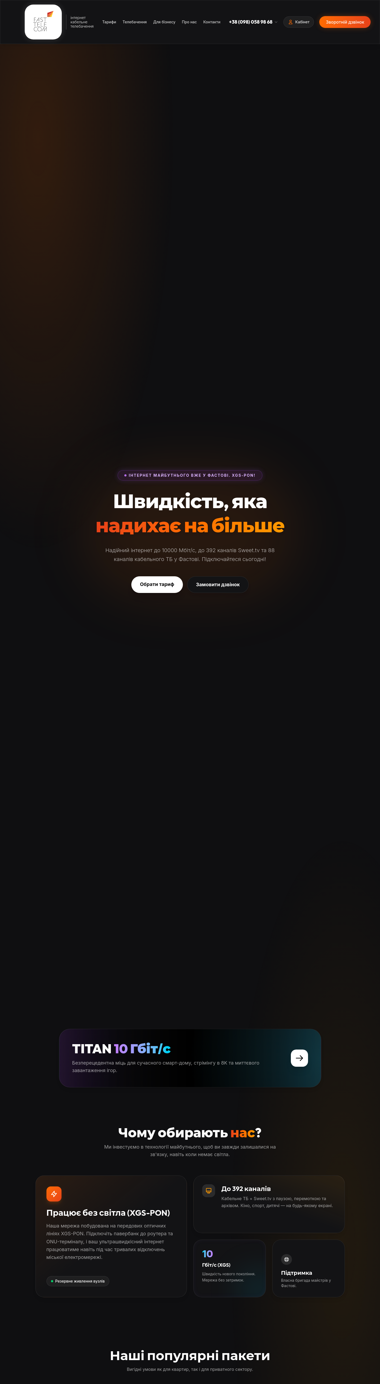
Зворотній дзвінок (345, 22)
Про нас (189, 22)
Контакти (211, 22)
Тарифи (109, 22)
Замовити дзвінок (218, 584)
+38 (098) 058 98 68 (253, 22)
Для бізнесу (164, 22)
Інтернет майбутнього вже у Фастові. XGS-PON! (189, 475)
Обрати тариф (157, 584)
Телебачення (134, 22)
